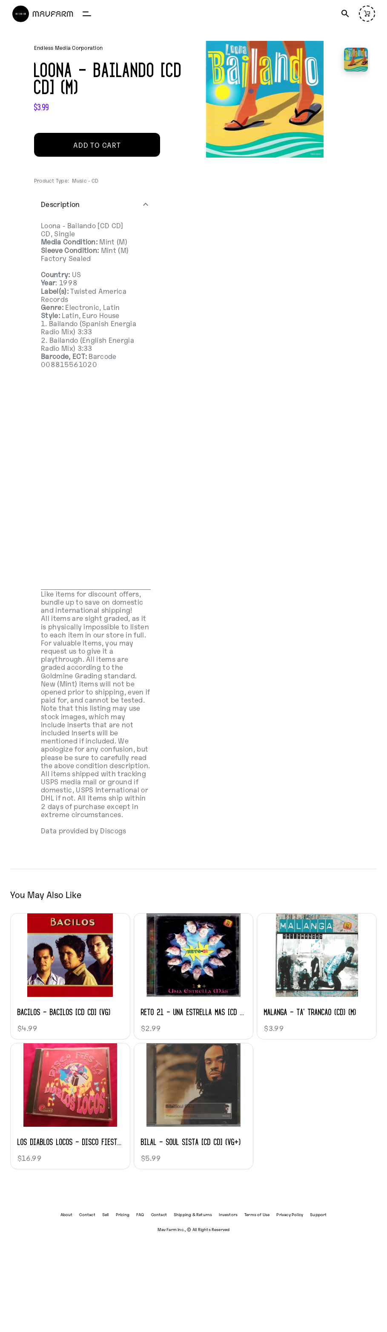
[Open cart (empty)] (367, 14)
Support (318, 1214)
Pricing (122, 1214)
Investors (228, 1214)
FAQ (140, 1214)
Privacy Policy (289, 1214)
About (66, 1214)
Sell (105, 1214)
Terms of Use (256, 1214)
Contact (87, 1214)
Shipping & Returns (193, 1214)
